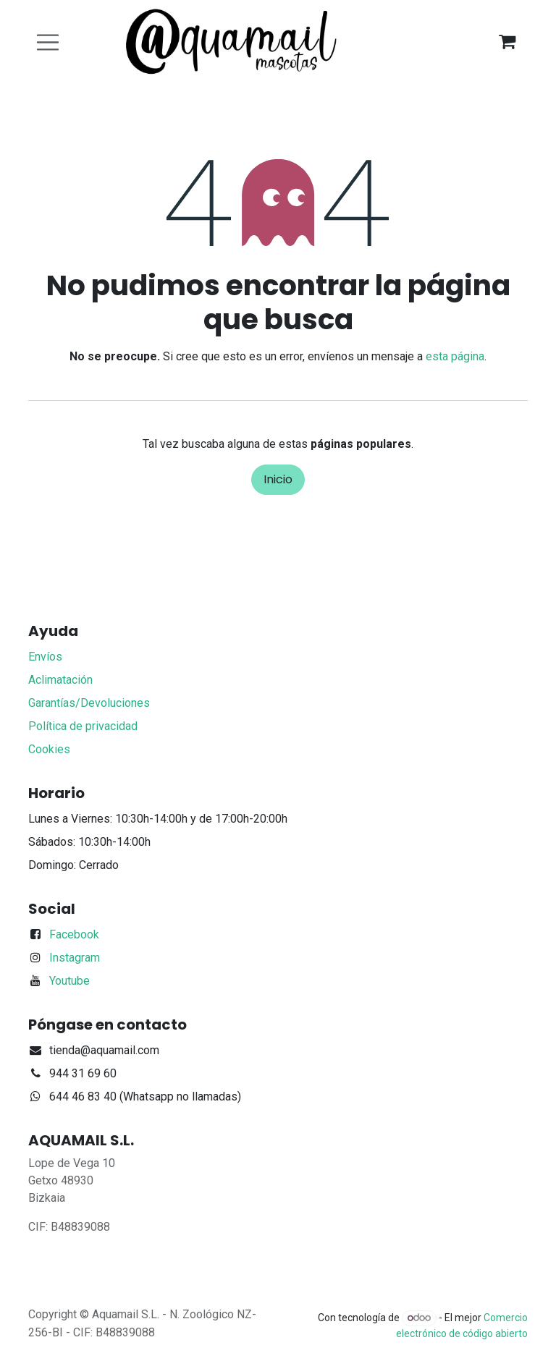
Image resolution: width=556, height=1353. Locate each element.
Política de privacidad (83, 726)
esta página (455, 356)
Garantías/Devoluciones (89, 703)
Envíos (45, 656)
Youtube (69, 981)
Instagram (74, 957)
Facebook (74, 934)
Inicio (278, 479)
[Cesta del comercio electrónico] (507, 42)
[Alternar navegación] (47, 42)
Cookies (49, 749)
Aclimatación (60, 680)
